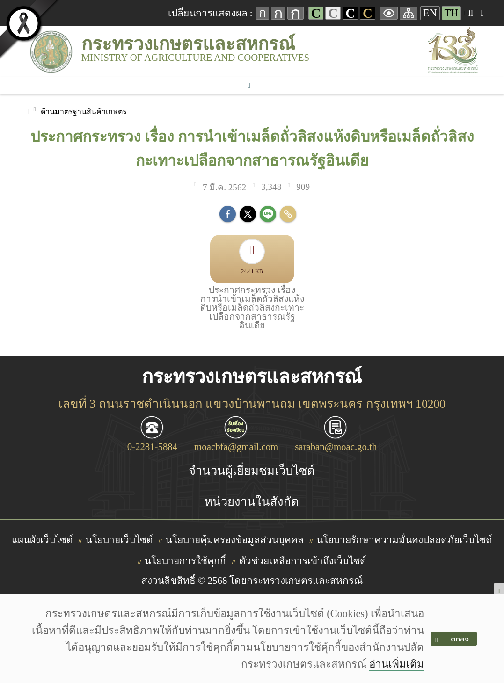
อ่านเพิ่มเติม (396, 664)
